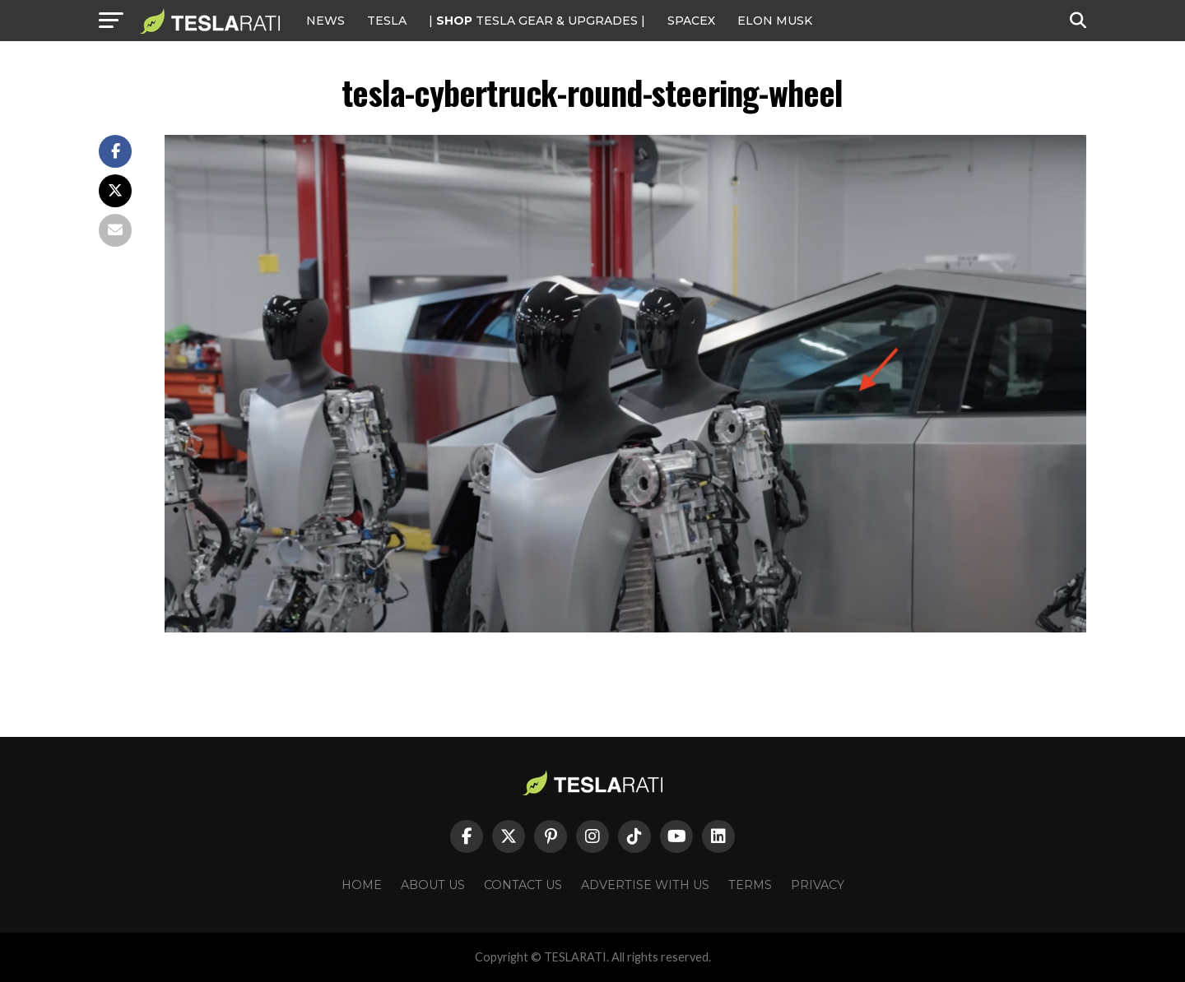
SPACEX (691, 20)
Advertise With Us (645, 885)
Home (362, 885)
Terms (750, 885)
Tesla (387, 20)
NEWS (325, 20)
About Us (433, 885)
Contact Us (523, 885)
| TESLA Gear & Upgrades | (537, 20)
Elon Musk (774, 20)
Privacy (817, 885)
